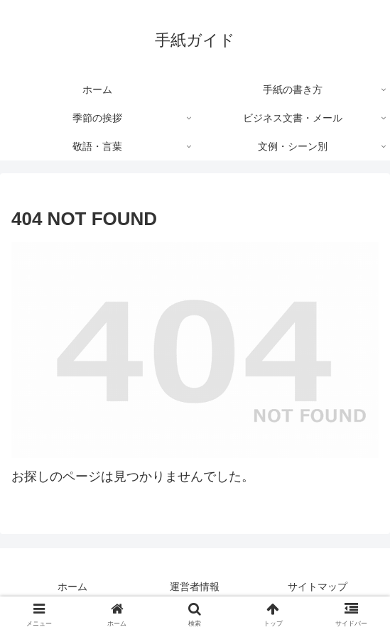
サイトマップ (317, 586)
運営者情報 (195, 586)
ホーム (72, 586)
